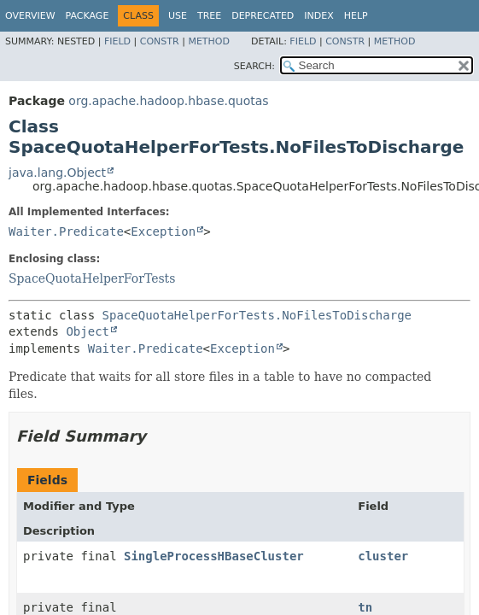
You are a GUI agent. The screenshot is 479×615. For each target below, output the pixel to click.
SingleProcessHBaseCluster (214, 556)
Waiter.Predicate (66, 231)
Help (356, 15)
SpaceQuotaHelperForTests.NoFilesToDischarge (257, 315)
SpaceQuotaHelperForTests (92, 278)
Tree (209, 15)
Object (87, 331)
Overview (30, 15)
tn (365, 607)
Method (209, 41)
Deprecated (262, 15)
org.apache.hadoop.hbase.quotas (168, 101)
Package (87, 15)
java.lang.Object (57, 172)
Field (117, 41)
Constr (159, 41)
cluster (383, 556)
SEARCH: (254, 66)
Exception (163, 231)
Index (318, 15)
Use (177, 15)
